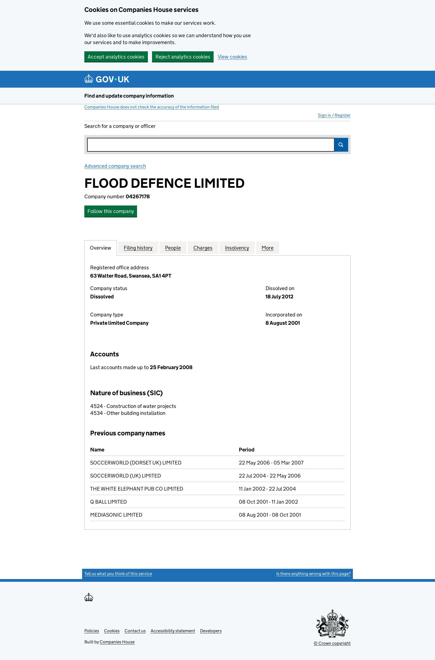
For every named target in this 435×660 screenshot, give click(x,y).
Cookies (112, 630)
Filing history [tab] (138, 247)
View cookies (232, 56)
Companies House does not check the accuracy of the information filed (151, 107)
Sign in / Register (334, 115)
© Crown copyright (332, 643)
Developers (211, 630)
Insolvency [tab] (237, 247)
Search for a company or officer (120, 126)
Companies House (117, 641)
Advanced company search (115, 166)
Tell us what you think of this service (118, 573)
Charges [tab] (203, 247)
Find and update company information (129, 96)
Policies (91, 630)
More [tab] (268, 247)
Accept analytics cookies (116, 57)
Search (341, 145)
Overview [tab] (100, 247)
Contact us (135, 630)
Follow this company (110, 211)
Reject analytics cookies (182, 57)
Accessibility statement (173, 630)
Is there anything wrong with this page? (313, 573)
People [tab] (173, 247)
